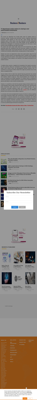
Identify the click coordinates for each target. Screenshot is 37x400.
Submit (14, 207)
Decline (30, 398)
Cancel (22, 207)
